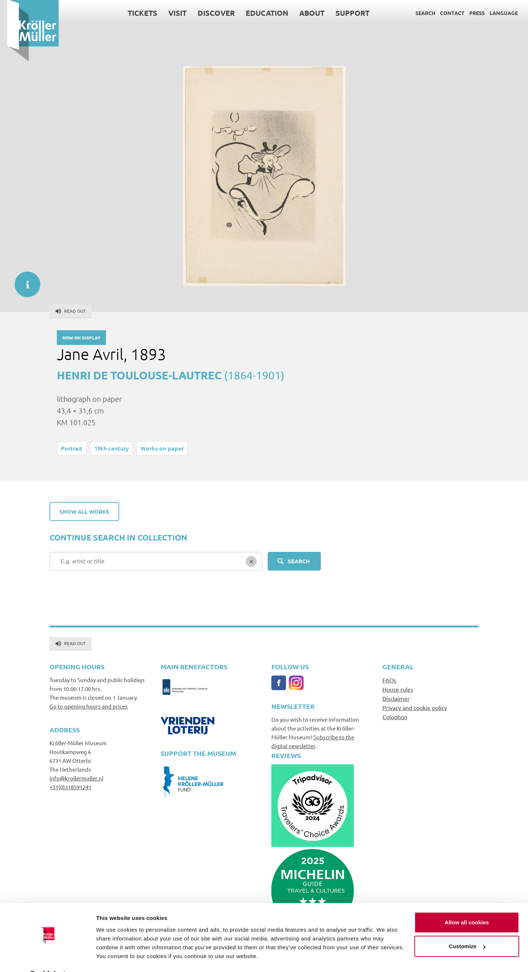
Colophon (394, 716)
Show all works (84, 511)
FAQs (389, 680)
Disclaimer (396, 698)
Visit (170, 13)
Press (469, 13)
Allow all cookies (467, 903)
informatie (24, 281)
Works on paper (162, 448)
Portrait (71, 448)
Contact (445, 13)
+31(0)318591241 (70, 786)
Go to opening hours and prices (89, 706)
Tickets (135, 13)
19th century (111, 448)
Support (345, 13)
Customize (467, 927)
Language (496, 13)
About (304, 13)
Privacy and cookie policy (414, 707)
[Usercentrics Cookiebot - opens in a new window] (47, 957)
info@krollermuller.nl (76, 778)
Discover (208, 13)
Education (259, 13)
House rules (397, 689)
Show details (113, 957)
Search (418, 13)
